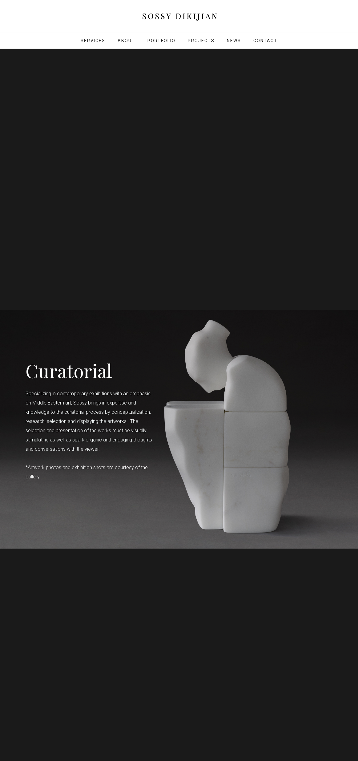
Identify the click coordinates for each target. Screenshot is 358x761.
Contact (265, 40)
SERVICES (93, 40)
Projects (201, 40)
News (234, 40)
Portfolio (161, 40)
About (126, 40)
